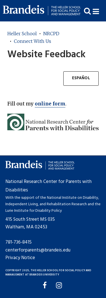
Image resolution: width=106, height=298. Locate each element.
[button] (99, 10)
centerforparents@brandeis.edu (37, 250)
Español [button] (81, 78)
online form (50, 104)
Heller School (22, 33)
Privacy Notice (20, 258)
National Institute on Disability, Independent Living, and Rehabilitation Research (52, 201)
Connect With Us (32, 41)
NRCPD (51, 33)
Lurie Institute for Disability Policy (33, 211)
